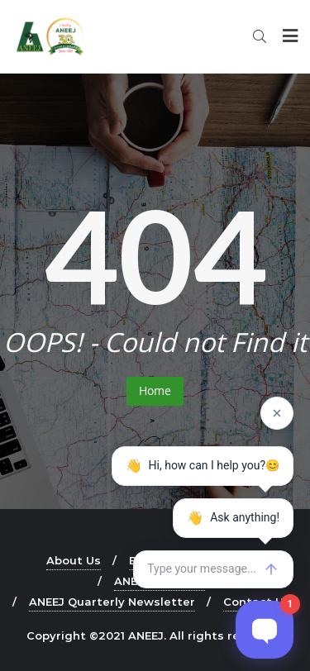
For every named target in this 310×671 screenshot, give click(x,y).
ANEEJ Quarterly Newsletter (112, 601)
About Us (73, 560)
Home (155, 390)
